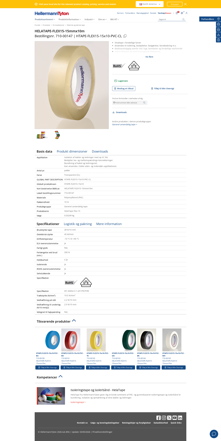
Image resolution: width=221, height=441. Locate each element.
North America (150, 4)
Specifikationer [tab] (48, 224)
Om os (101, 19)
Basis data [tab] (44, 151)
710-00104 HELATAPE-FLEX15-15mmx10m (148, 346)
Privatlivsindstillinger (102, 432)
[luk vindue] (185, 4)
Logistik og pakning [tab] (78, 224)
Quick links (176, 422)
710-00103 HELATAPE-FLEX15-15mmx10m (123, 346)
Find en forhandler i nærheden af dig (127, 98)
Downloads (119, 112)
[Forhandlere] (218, 19)
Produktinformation (69, 19)
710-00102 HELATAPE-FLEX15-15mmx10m (98, 346)
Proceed (175, 4)
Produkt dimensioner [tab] (72, 151)
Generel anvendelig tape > (124, 124)
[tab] (110, 322)
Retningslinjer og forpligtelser (136, 422)
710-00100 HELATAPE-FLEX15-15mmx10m (47, 346)
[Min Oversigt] (218, 39)
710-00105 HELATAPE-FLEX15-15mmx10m (173, 346)
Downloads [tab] (100, 151)
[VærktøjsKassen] (218, 24)
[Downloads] (218, 34)
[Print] (218, 29)
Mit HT (113, 19)
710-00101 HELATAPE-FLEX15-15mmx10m (72, 346)
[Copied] (125, 35)
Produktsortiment (44, 19)
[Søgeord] (172, 19)
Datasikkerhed (161, 422)
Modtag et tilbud (123, 88)
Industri (89, 19)
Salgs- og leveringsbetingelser (104, 422)
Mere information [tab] (109, 224)
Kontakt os (82, 422)
